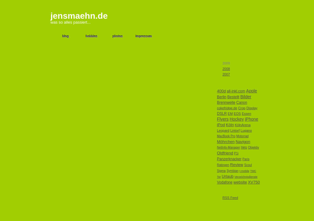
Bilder (245, 96)
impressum (144, 36)
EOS (237, 113)
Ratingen (223, 165)
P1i (236, 153)
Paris (246, 159)
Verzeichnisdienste (245, 176)
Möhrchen (226, 141)
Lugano (246, 130)
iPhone (251, 119)
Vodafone (225, 182)
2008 (226, 69)
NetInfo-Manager (228, 147)
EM (230, 113)
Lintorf (235, 130)
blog (66, 36)
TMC (253, 171)
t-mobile (244, 171)
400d (221, 91)
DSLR (222, 113)
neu (244, 147)
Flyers (223, 119)
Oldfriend (225, 153)
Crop (242, 108)
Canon (241, 102)
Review (236, 164)
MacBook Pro (226, 136)
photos (118, 36)
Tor (219, 176)
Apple (251, 90)
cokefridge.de (227, 108)
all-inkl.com (236, 91)
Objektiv (253, 147)
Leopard (223, 130)
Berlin (222, 97)
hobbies (92, 36)
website (240, 182)
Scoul (248, 165)
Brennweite (226, 102)
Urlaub (227, 176)
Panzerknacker (229, 159)
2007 (226, 74)
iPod (221, 124)
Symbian (233, 171)
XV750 (254, 182)
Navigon (243, 141)
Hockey (237, 119)
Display (252, 108)
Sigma (221, 171)
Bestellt (233, 97)
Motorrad (242, 136)
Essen (246, 113)
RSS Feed (230, 198)
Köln (230, 124)
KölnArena (243, 125)
